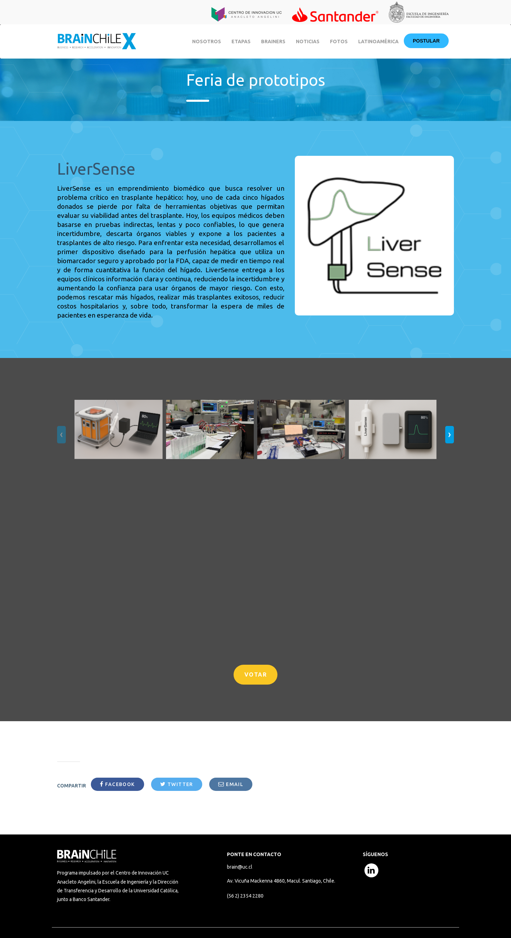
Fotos (339, 41)
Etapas (241, 41)
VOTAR (255, 674)
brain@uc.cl (239, 867)
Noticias (308, 41)
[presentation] (61, 434)
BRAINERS (273, 41)
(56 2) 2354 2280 (245, 896)
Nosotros (206, 41)
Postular (426, 41)
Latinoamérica (378, 41)
